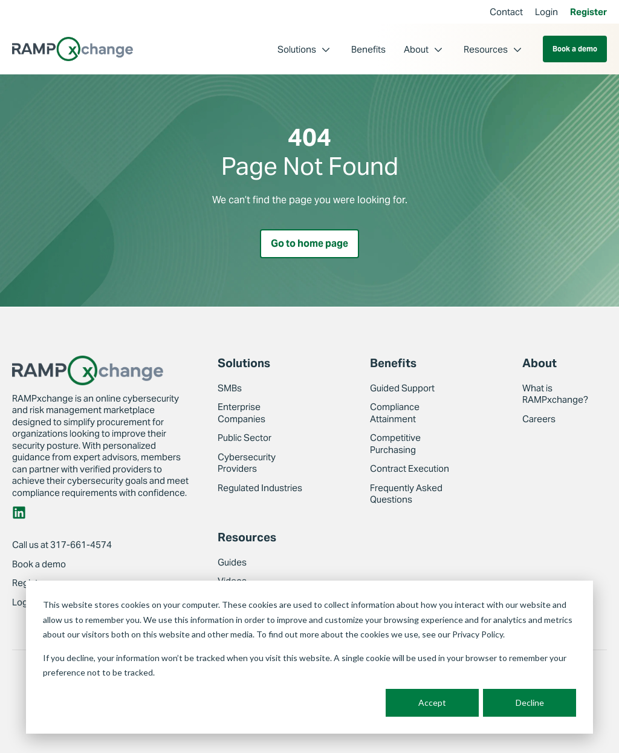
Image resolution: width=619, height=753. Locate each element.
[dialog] (309, 657)
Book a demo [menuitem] (39, 564)
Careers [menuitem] (539, 419)
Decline (530, 702)
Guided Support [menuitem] (402, 388)
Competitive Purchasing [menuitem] (395, 443)
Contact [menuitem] (506, 11)
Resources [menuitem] (486, 49)
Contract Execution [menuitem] (409, 468)
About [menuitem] (416, 49)
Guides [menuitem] (232, 562)
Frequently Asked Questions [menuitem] (406, 494)
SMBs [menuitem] (230, 388)
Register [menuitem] (588, 11)
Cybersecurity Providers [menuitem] (247, 463)
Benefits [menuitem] (368, 49)
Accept (432, 702)
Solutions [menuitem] (296, 49)
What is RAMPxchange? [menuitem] (555, 394)
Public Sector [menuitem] (244, 437)
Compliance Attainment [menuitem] (395, 413)
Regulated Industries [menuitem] (260, 488)
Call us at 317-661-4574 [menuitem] (62, 544)
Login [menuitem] (546, 11)
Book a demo (575, 48)
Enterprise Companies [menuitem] (241, 413)
